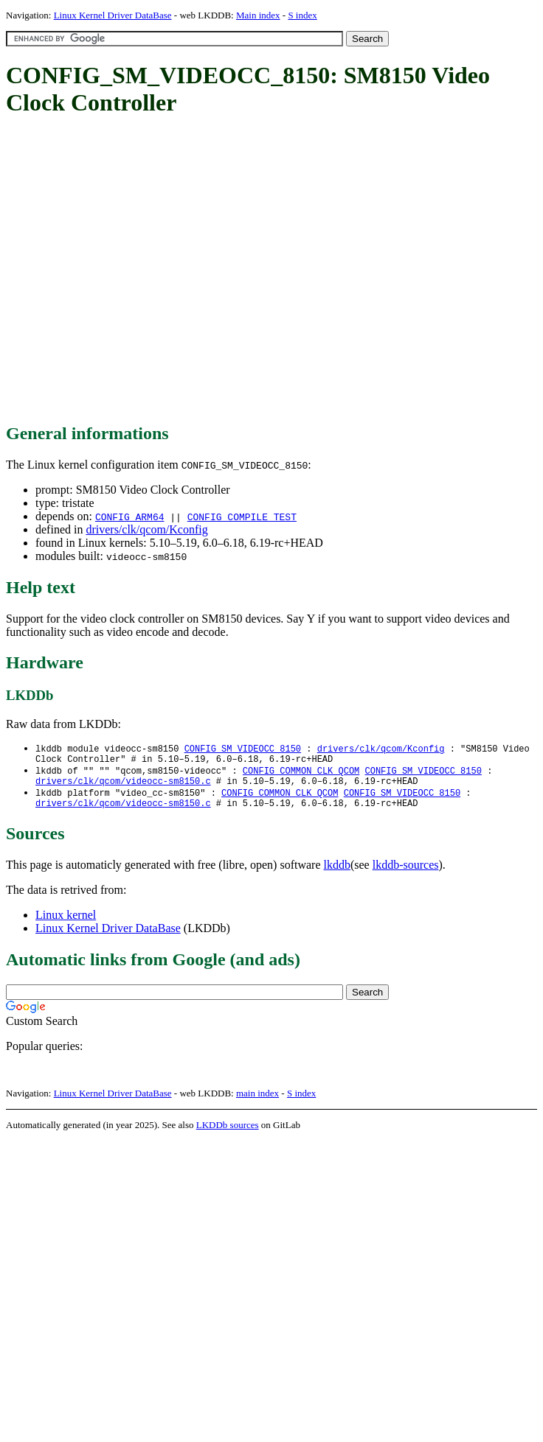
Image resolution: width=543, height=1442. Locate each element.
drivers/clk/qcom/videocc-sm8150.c (123, 786)
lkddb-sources (406, 873)
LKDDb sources (227, 1133)
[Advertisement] (138, 271)
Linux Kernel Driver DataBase (113, 15)
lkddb (337, 873)
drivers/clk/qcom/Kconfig (146, 529)
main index (257, 1101)
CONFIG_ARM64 (130, 516)
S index (302, 15)
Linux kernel (65, 923)
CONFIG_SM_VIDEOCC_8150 (242, 749)
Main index (258, 15)
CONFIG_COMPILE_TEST (242, 516)
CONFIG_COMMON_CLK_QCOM (301, 774)
